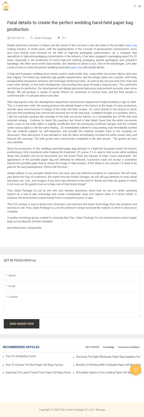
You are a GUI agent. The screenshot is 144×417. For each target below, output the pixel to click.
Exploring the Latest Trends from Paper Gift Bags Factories (38, 372)
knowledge (108, 347)
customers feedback (128, 347)
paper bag (131, 45)
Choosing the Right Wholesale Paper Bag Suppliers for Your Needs (108, 356)
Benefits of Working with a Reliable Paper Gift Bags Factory (108, 364)
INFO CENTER (92, 347)
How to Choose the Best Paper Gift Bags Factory (34, 364)
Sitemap (100, 409)
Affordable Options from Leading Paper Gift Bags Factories (108, 372)
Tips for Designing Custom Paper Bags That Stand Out (21, 356)
